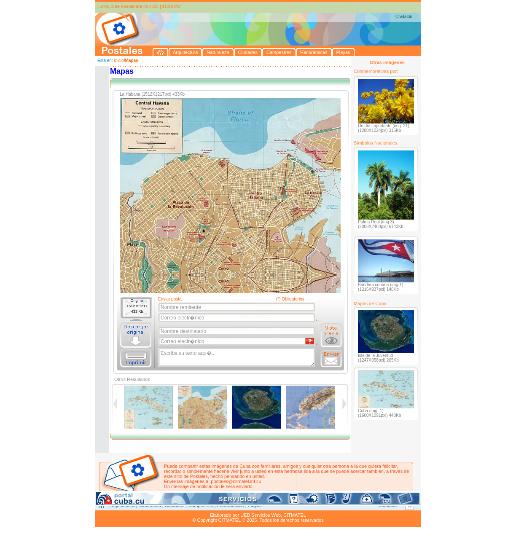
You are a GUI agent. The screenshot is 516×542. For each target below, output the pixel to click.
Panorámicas (230, 505)
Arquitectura (122, 505)
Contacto (403, 16)
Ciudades (174, 505)
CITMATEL (294, 515)
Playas (255, 505)
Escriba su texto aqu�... (237, 357)
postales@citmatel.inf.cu (236, 481)
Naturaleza (150, 505)
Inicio (119, 60)
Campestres (200, 505)
